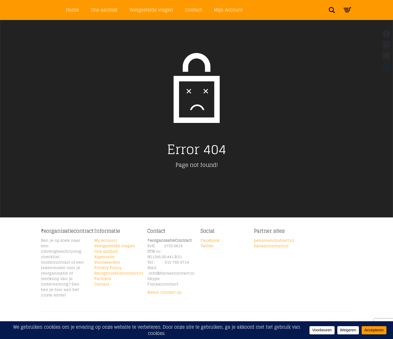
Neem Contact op (164, 292)
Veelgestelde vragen (151, 10)
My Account (105, 240)
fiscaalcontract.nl (271, 245)
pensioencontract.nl (274, 240)
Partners (102, 278)
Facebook (210, 240)
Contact (193, 10)
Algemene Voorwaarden (107, 259)
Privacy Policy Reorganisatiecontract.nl (118, 270)
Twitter (207, 245)
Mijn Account (228, 10)
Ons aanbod (104, 10)
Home (72, 10)
